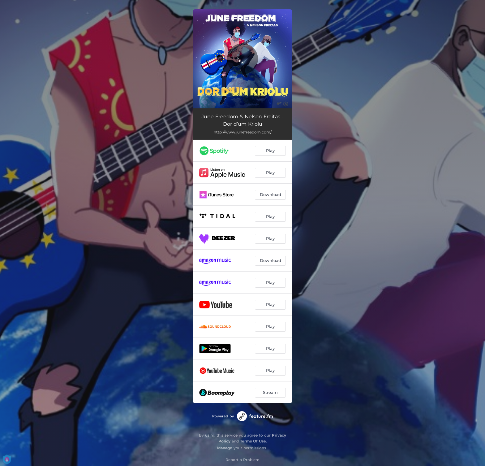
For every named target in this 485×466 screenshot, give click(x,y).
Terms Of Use (253, 441)
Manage (224, 448)
